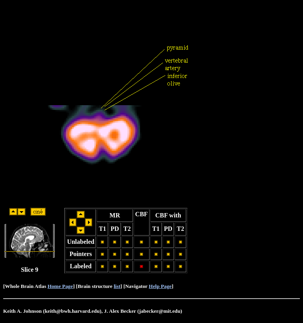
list (117, 286)
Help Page (160, 286)
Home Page (60, 286)
